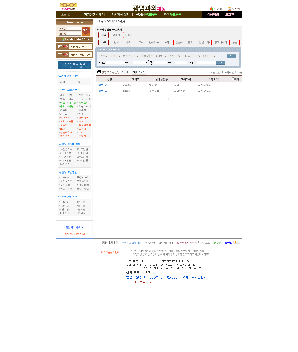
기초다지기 (66, 177)
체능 (81, 106)
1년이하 (64, 201)
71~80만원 (82, 160)
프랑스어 (65, 136)
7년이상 (81, 213)
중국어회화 (85, 125)
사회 (88, 99)
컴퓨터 (64, 110)
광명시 (116, 35)
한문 (81, 113)
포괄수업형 (83, 181)
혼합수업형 (83, 188)
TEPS (81, 121)
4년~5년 (64, 209)
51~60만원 (82, 156)
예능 (70, 106)
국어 (70, 95)
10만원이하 (66, 149)
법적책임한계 (166, 242)
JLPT (81, 132)
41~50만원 (66, 156)
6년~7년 (64, 213)
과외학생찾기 (120, 14)
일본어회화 (66, 132)
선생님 (146, 14)
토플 (70, 121)
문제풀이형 (66, 181)
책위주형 (65, 184)
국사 (88, 95)
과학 (81, 95)
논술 (81, 99)
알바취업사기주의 (187, 242)
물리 (70, 99)
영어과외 (65, 117)
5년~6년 (81, 209)
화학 (62, 99)
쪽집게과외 (83, 177)
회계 (88, 106)
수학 (62, 95)
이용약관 (150, 242)
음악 (62, 106)
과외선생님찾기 (94, 14)
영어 (116, 42)
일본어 (82, 128)
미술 (62, 102)
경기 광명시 (204, 90)
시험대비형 (83, 184)
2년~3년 (64, 205)
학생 (172, 14)
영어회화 (84, 117)
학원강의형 (66, 188)
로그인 (229, 14)
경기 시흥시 (204, 84)
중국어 (64, 125)
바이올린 (84, 102)
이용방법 (213, 14)
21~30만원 (66, 153)
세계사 (64, 113)
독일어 (82, 136)
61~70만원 (66, 160)
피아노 (72, 102)
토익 (62, 121)
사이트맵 (205, 242)
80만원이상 (66, 164)
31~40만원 (82, 153)
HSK (62, 128)
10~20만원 (82, 149)
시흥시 (128, 35)
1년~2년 (81, 201)
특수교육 (84, 110)
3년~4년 (81, 205)
